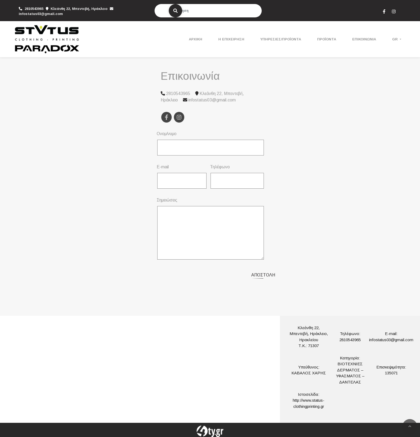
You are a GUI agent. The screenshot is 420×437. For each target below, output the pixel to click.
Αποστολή (263, 275)
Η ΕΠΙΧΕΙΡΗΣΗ (231, 39)
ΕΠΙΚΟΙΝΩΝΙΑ (364, 39)
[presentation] (202, 274)
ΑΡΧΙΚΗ (195, 39)
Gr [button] (395, 39)
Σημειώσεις (167, 200)
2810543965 (350, 339)
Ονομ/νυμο (167, 133)
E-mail (163, 167)
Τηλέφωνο (220, 167)
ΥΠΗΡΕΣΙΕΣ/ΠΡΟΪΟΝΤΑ (280, 39)
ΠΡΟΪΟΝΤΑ (326, 39)
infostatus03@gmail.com (41, 14)
